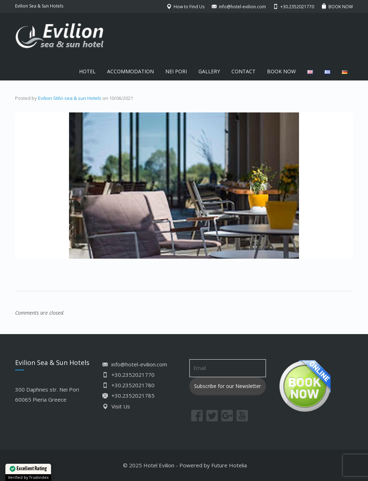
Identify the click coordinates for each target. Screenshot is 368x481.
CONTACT (243, 71)
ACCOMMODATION (130, 71)
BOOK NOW (281, 71)
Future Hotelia (229, 465)
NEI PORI (176, 71)
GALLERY (209, 71)
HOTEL (87, 71)
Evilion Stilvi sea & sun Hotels (69, 98)
